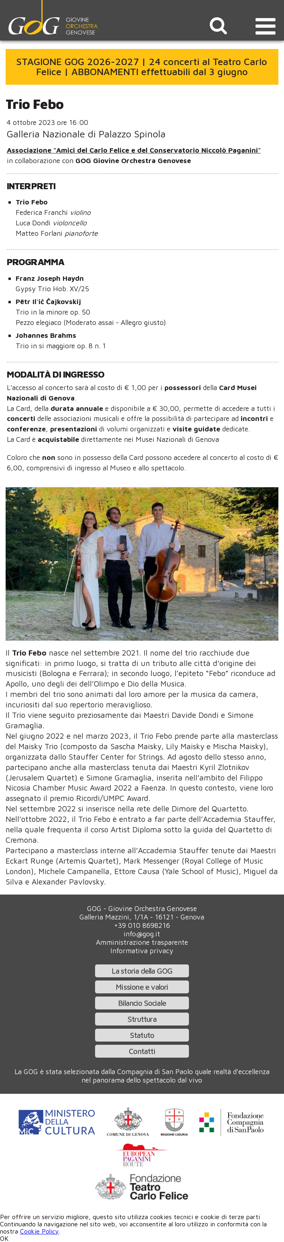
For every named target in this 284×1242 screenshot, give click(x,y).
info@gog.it (142, 933)
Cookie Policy (39, 1231)
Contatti (142, 1051)
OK (4, 1238)
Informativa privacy (141, 950)
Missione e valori (142, 986)
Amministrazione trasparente (142, 942)
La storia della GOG (142, 970)
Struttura (142, 1018)
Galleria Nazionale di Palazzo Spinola (86, 133)
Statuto (142, 1035)
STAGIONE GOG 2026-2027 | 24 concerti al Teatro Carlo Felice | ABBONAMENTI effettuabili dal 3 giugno (141, 67)
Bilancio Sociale (142, 1002)
